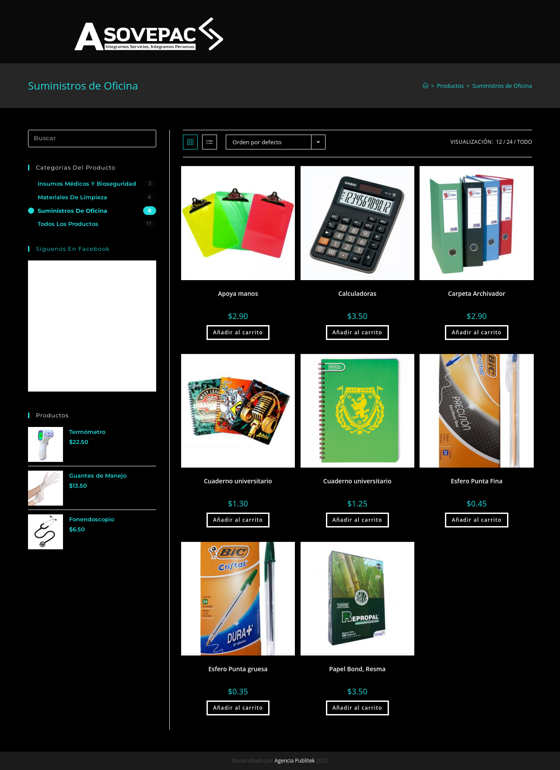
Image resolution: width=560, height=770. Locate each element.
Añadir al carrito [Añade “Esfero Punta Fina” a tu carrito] (476, 520)
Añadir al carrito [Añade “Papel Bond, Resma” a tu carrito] (357, 707)
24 (510, 142)
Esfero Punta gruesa (237, 669)
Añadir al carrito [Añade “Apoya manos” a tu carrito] (238, 332)
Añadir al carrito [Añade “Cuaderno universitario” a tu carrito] (238, 520)
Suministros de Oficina (72, 210)
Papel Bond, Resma (357, 669)
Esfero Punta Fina (476, 481)
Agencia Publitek (295, 760)
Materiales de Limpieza (72, 197)
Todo (524, 142)
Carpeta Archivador (476, 293)
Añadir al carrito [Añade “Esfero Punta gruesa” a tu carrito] (238, 707)
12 (499, 142)
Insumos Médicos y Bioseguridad (87, 183)
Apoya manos (238, 293)
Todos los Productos (68, 223)
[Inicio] (425, 86)
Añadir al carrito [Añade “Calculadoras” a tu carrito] (357, 332)
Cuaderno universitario (238, 481)
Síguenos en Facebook (73, 248)
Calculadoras (357, 293)
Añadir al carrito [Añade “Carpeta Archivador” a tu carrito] (476, 332)
